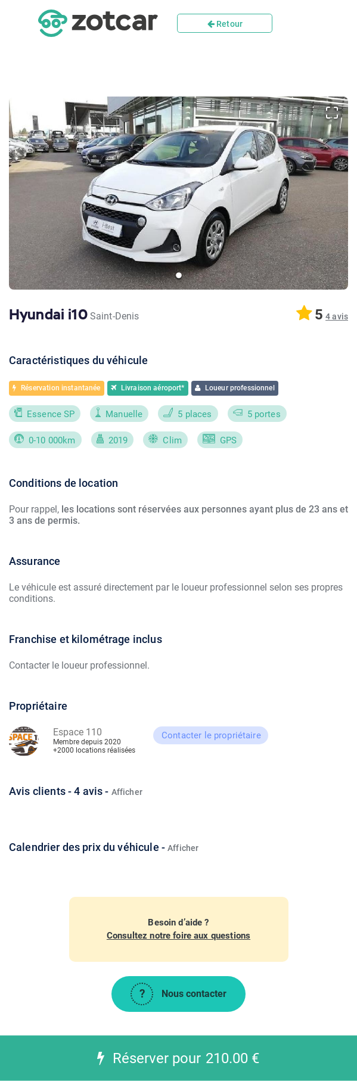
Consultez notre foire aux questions (178, 935)
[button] (178, 193)
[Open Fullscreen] (332, 113)
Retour (225, 24)
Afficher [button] (126, 792)
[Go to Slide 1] (179, 275)
